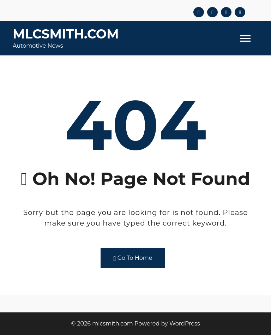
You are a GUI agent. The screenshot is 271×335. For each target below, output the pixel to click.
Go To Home (133, 258)
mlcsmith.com (66, 34)
